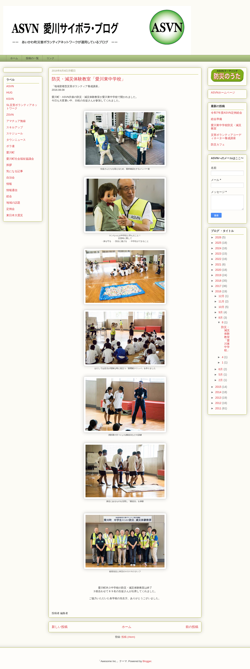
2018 (218, 280)
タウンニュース (16, 139)
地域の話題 (13, 202)
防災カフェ (218, 144)
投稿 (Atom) (128, 636)
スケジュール (14, 133)
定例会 (10, 208)
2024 (218, 248)
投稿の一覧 (32, 58)
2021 (218, 264)
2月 (221, 380)
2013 (218, 397)
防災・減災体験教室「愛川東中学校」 (89, 78)
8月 (221, 317)
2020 (218, 269)
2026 (218, 237)
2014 (218, 392)
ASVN (10, 86)
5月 (221, 374)
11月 (221, 301)
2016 (218, 291)
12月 (221, 296)
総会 (9, 196)
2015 (218, 386)
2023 (218, 253)
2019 (218, 275)
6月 (221, 369)
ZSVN (10, 114)
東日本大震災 (14, 215)
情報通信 (11, 190)
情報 (9, 183)
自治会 (10, 177)
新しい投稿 (60, 626)
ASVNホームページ (223, 92)
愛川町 (10, 152)
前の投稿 (192, 626)
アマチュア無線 (16, 121)
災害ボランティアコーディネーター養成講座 (226, 136)
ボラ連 (10, 146)
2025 (218, 242)
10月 (221, 307)
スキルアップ (14, 127)
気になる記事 (14, 171)
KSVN (10, 98)
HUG (9, 92)
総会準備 (216, 119)
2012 (218, 403)
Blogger (147, 661)
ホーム (14, 58)
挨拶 (9, 164)
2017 (218, 286)
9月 (221, 312)
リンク (50, 58)
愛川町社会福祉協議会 (20, 158)
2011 (218, 408)
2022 (218, 258)
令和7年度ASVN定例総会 (226, 112)
